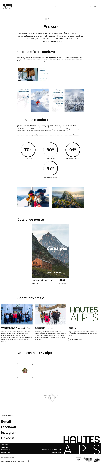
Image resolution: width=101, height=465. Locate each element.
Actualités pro (5, 452)
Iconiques (68, 7)
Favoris (40, 7)
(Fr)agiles (49, 7)
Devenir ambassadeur (7, 457)
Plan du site (21, 461)
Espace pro (51, 19)
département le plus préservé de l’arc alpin (45, 57)
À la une (33, 7)
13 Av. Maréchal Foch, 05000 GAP (51, 449)
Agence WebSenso (28, 461)
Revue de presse (6, 449)
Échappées (59, 7)
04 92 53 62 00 (56, 452)
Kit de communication (76, 339)
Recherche (91, 7)
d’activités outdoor (23, 129)
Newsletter (4, 447)
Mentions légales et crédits (8, 461)
